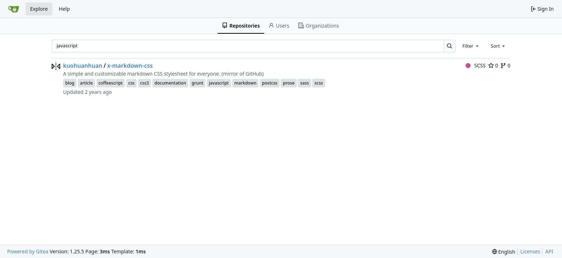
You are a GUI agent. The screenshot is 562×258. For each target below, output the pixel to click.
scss (318, 83)
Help (64, 8)
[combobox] (471, 46)
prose (288, 83)
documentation (170, 83)
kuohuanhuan (82, 65)
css (131, 83)
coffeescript (111, 83)
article (86, 83)
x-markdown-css (130, 65)
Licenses (530, 251)
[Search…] (450, 46)
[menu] (503, 251)
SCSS (476, 65)
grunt (197, 83)
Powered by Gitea (27, 251)
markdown (245, 83)
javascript (219, 83)
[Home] (14, 9)
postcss (269, 83)
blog (69, 83)
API (549, 251)
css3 (144, 83)
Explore (39, 8)
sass (304, 83)
